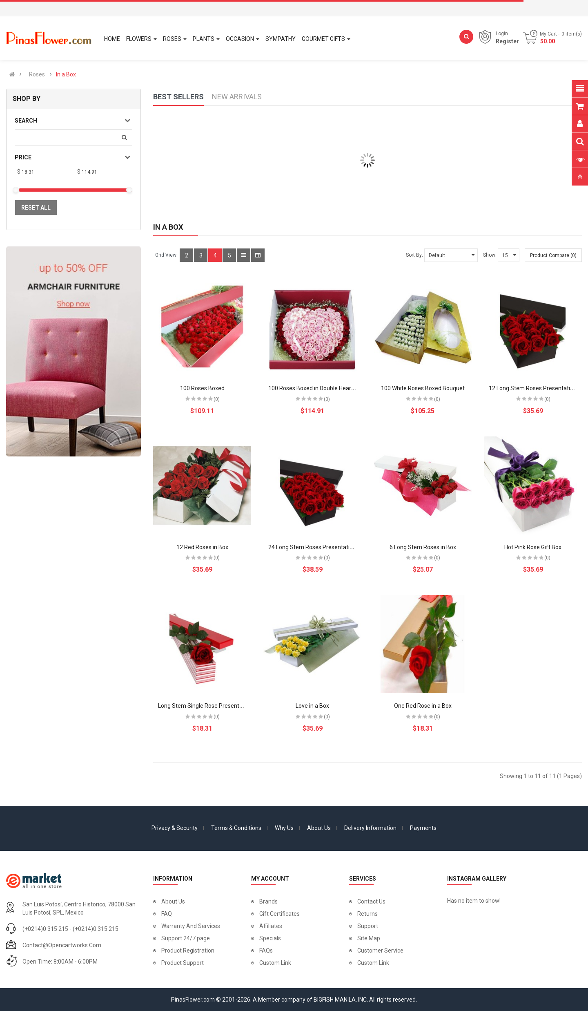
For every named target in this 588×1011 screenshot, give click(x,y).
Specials (270, 938)
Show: (490, 255)
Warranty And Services (190, 926)
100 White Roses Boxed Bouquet (423, 388)
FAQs (266, 950)
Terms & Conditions (236, 828)
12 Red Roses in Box (202, 547)
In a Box (66, 74)
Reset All (36, 207)
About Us (319, 828)
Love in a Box (312, 705)
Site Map (368, 938)
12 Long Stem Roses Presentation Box (538, 388)
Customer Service (380, 950)
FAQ (166, 913)
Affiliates (270, 926)
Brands (268, 901)
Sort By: (414, 255)
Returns (367, 913)
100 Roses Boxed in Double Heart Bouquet (322, 388)
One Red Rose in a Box (423, 705)
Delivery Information (370, 828)
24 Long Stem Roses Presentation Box (317, 547)
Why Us (284, 828)
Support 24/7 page (185, 938)
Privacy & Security (174, 828)
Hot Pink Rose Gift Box (532, 547)
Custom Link (275, 963)
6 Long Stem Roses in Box (423, 547)
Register (507, 41)
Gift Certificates (279, 913)
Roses (37, 74)
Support (367, 926)
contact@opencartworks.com (61, 945)
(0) (217, 399)
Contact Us (371, 901)
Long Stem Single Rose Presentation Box (210, 705)
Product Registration (187, 950)
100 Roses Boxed (202, 388)
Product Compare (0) (553, 255)
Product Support (182, 963)
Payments (423, 828)
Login (502, 33)
